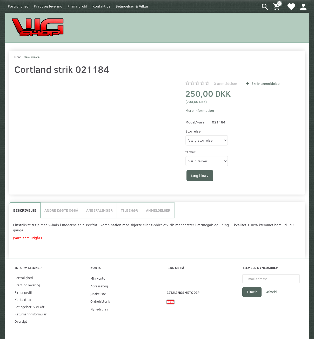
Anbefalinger (99, 210)
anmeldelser (225, 83)
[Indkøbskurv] (277, 6)
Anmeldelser (158, 210)
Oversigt (21, 321)
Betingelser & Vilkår (132, 6)
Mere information (199, 110)
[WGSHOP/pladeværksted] (39, 27)
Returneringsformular (30, 314)
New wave (31, 56)
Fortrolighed (18, 6)
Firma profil (77, 6)
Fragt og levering (48, 6)
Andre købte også (61, 210)
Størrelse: (193, 131)
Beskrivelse (24, 210)
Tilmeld (251, 291)
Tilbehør (129, 210)
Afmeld (271, 291)
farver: (190, 151)
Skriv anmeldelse (264, 83)
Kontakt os (101, 6)
